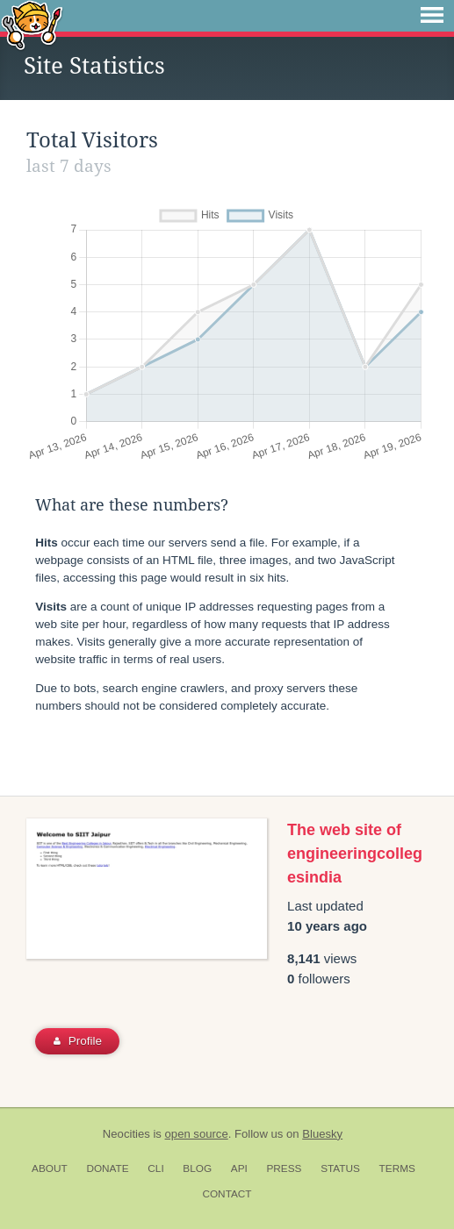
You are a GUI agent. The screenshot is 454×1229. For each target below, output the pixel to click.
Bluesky (322, 1133)
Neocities (126, 1133)
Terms (397, 1168)
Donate (107, 1168)
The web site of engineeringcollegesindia (354, 853)
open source (196, 1133)
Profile (78, 1040)
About (50, 1168)
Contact (226, 1194)
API (239, 1168)
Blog (197, 1168)
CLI (155, 1168)
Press (283, 1168)
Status (340, 1168)
